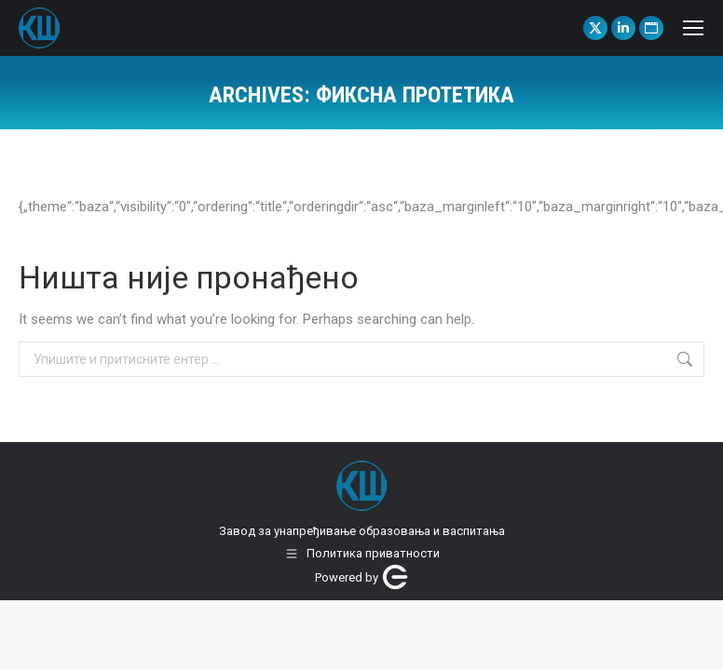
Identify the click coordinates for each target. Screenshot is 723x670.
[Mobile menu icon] (693, 28)
